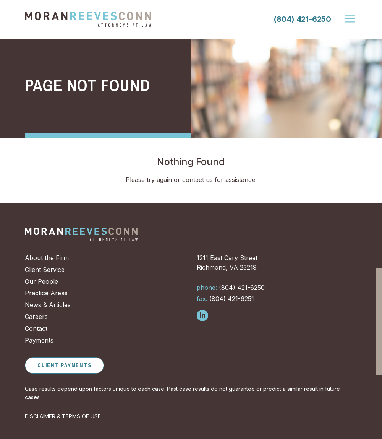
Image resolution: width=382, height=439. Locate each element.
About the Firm (47, 258)
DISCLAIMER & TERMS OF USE (63, 416)
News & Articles (48, 305)
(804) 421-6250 (302, 19)
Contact (36, 328)
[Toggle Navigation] (350, 18)
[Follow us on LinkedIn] (202, 315)
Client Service (45, 269)
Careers (36, 316)
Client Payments (64, 365)
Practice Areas (46, 293)
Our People (41, 281)
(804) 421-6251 (225, 298)
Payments (39, 340)
